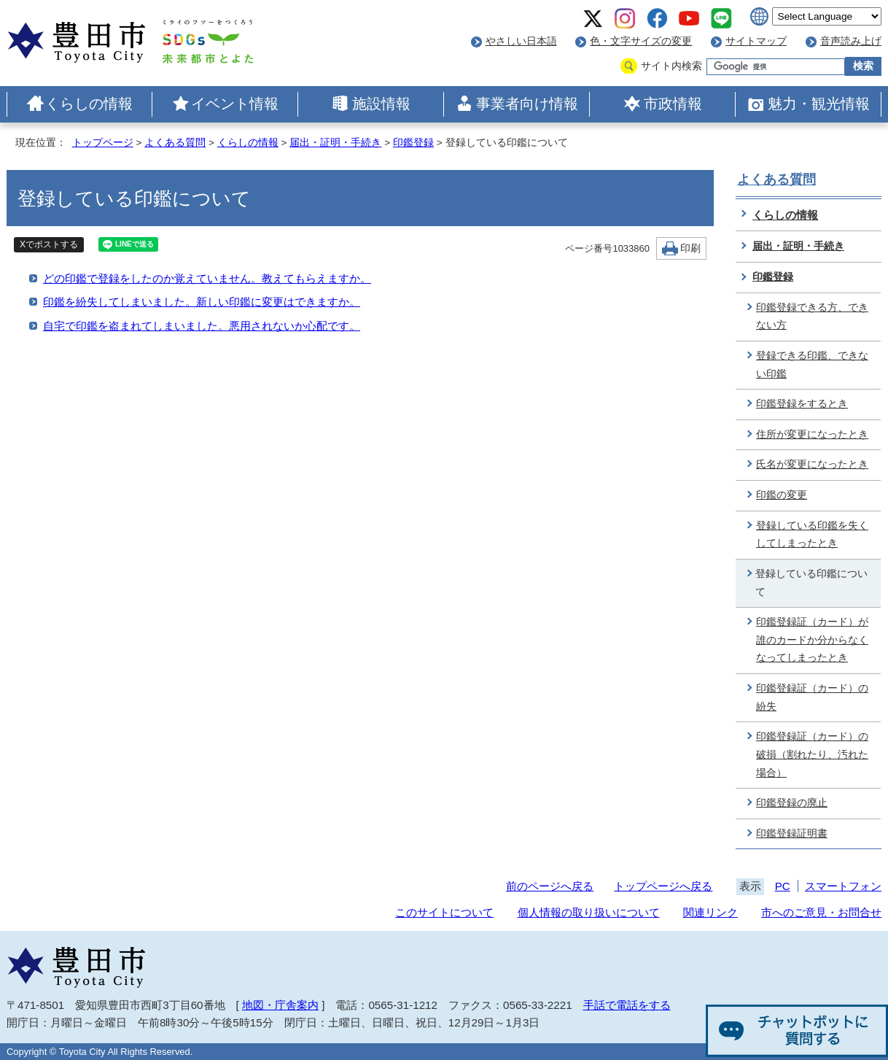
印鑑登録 (413, 142)
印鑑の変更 (781, 495)
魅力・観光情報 (819, 104)
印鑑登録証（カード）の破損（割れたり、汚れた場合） (812, 754)
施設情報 (381, 104)
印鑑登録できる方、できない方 (812, 316)
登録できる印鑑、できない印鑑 (812, 364)
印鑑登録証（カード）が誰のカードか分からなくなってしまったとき (812, 639)
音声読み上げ (850, 41)
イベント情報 (235, 104)
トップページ (102, 142)
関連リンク (710, 912)
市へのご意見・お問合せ (821, 912)
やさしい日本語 (521, 41)
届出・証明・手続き (335, 142)
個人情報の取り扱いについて (589, 912)
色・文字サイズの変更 (641, 41)
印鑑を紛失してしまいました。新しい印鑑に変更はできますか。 (201, 301)
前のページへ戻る (549, 886)
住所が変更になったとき (812, 434)
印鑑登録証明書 (791, 833)
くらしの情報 (89, 104)
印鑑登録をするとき (802, 403)
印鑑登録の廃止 (791, 802)
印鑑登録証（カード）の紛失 (812, 697)
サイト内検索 (671, 66)
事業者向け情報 (527, 104)
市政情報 (673, 104)
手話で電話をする (627, 1005)
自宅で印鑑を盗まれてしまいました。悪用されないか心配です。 (201, 326)
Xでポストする (49, 244)
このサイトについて (444, 912)
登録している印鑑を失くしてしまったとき (812, 534)
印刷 (690, 248)
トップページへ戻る (663, 886)
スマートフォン (843, 886)
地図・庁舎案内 (280, 1005)
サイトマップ (756, 41)
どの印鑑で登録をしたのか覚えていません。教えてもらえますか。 (207, 278)
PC (782, 886)
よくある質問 (175, 142)
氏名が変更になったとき (812, 464)
